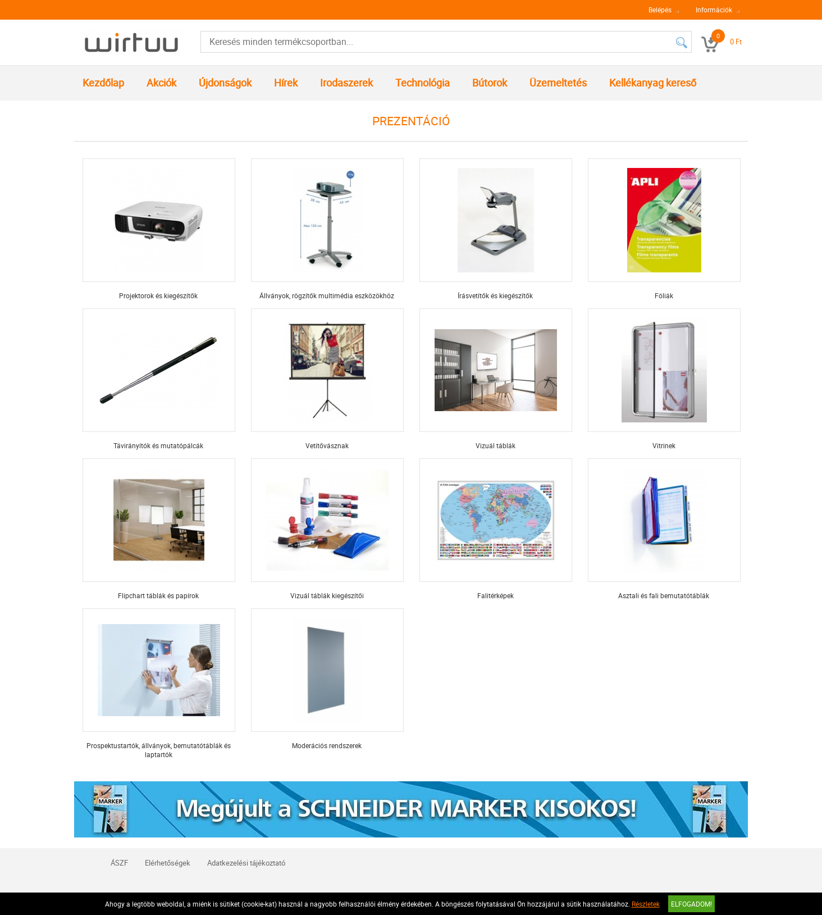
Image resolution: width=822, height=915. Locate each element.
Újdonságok (225, 82)
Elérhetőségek (167, 863)
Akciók (161, 82)
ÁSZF (119, 863)
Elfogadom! (691, 903)
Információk (714, 9)
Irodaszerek (346, 82)
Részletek (646, 903)
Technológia (422, 82)
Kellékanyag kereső (652, 82)
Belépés (660, 9)
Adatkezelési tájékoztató (246, 863)
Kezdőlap (103, 82)
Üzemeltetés (558, 82)
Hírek (286, 82)
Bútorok (489, 82)
